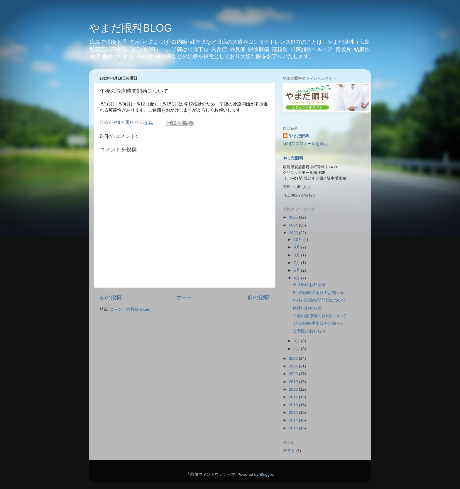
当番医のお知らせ (309, 285)
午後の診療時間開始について (319, 300)
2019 (294, 381)
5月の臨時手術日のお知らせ (318, 292)
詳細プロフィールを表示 (305, 144)
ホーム (184, 297)
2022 (294, 358)
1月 (297, 349)
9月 (297, 247)
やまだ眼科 (299, 136)
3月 (297, 341)
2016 (294, 405)
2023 (294, 233)
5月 (297, 270)
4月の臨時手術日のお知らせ (318, 323)
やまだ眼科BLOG (130, 28)
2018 (294, 389)
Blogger (266, 474)
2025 (294, 217)
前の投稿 (258, 297)
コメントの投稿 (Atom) (131, 309)
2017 (294, 397)
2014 (294, 420)
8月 (297, 255)
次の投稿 (110, 297)
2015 (294, 412)
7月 (297, 263)
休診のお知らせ (307, 308)
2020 (294, 374)
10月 (298, 239)
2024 (294, 225)
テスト (289, 450)
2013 (294, 428)
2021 (294, 366)
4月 (297, 278)
